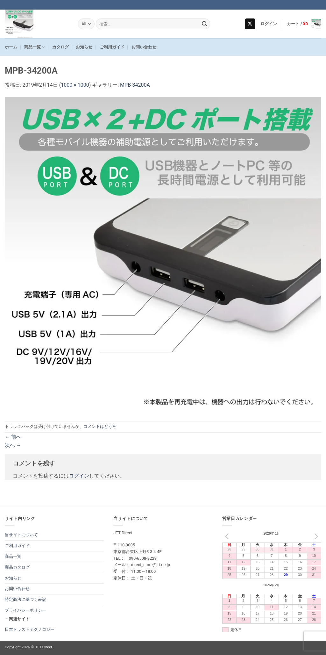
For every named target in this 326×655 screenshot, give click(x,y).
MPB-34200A (135, 85)
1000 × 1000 (75, 85)
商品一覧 (34, 47)
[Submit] (204, 23)
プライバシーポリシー (25, 610)
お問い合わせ (143, 47)
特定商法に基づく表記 (25, 599)
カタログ (60, 47)
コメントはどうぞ (100, 426)
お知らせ (84, 47)
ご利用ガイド (112, 47)
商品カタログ (17, 567)
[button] (268, 24)
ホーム (11, 47)
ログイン (79, 476)
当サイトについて (21, 534)
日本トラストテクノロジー (29, 629)
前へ (13, 437)
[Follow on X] (250, 23)
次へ (13, 445)
